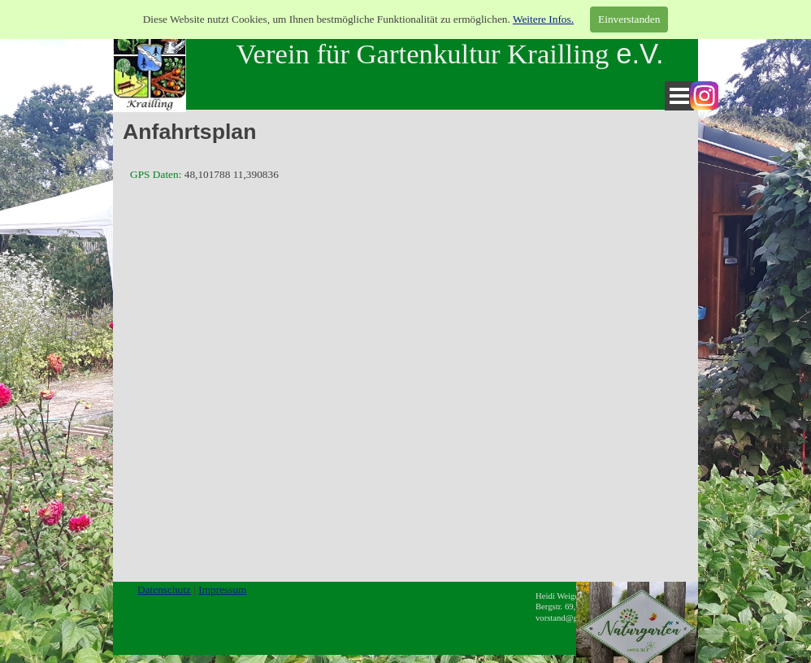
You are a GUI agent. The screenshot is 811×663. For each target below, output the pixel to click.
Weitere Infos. (543, 19)
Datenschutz (164, 589)
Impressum (222, 589)
